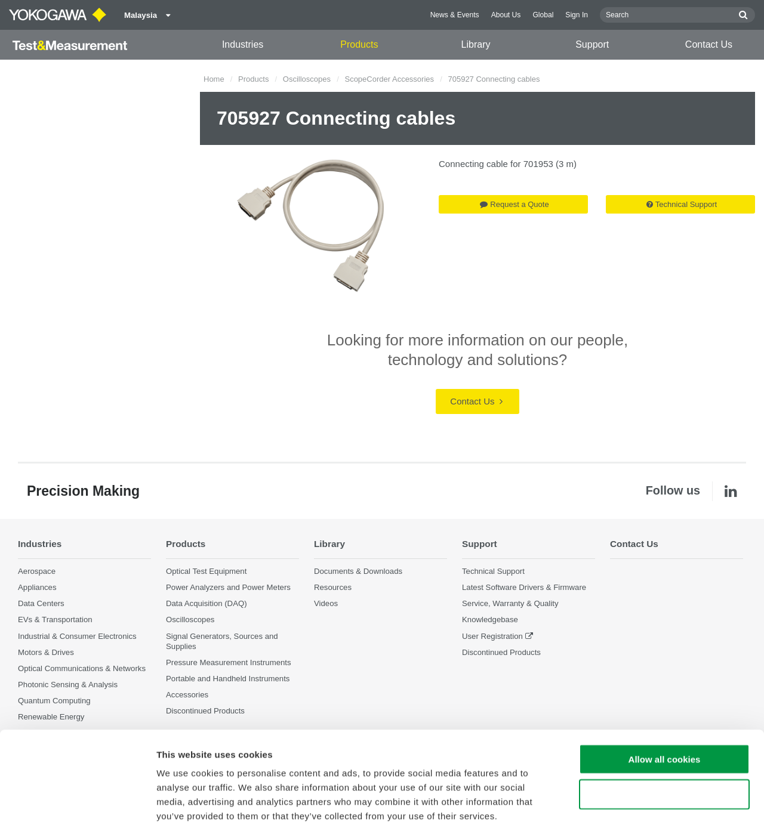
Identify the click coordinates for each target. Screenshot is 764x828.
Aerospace (37, 571)
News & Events (454, 15)
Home (214, 79)
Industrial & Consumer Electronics (77, 636)
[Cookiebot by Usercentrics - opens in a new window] (77, 805)
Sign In (576, 15)
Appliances (37, 587)
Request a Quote (514, 204)
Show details (626, 804)
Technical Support (681, 204)
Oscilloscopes (307, 79)
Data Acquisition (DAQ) (206, 603)
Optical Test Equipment (206, 571)
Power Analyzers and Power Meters (228, 587)
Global (542, 15)
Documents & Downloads (358, 571)
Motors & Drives (46, 652)
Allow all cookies (665, 699)
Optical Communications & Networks (82, 668)
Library (476, 44)
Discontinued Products (501, 652)
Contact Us (708, 44)
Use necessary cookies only (664, 735)
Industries (242, 44)
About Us (506, 15)
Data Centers (41, 603)
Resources (333, 587)
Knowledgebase (490, 620)
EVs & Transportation (55, 620)
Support (592, 44)
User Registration (492, 636)
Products (359, 44)
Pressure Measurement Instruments (228, 662)
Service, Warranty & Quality (510, 603)
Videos (326, 603)
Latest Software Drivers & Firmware (524, 587)
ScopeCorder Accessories (389, 79)
